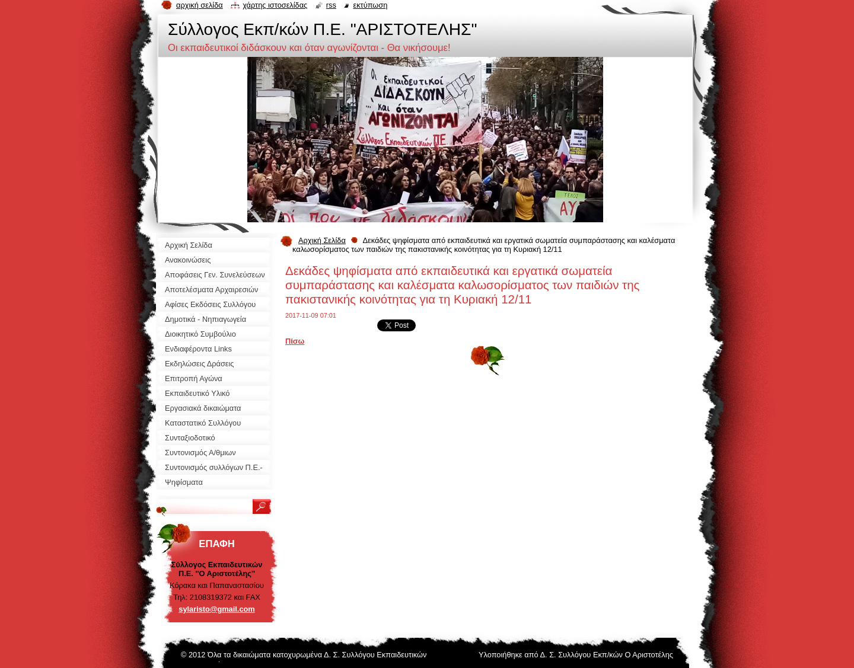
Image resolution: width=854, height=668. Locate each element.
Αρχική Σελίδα (322, 240)
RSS (331, 5)
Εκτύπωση (370, 5)
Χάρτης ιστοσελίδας (275, 5)
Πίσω (294, 341)
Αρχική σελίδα (199, 5)
